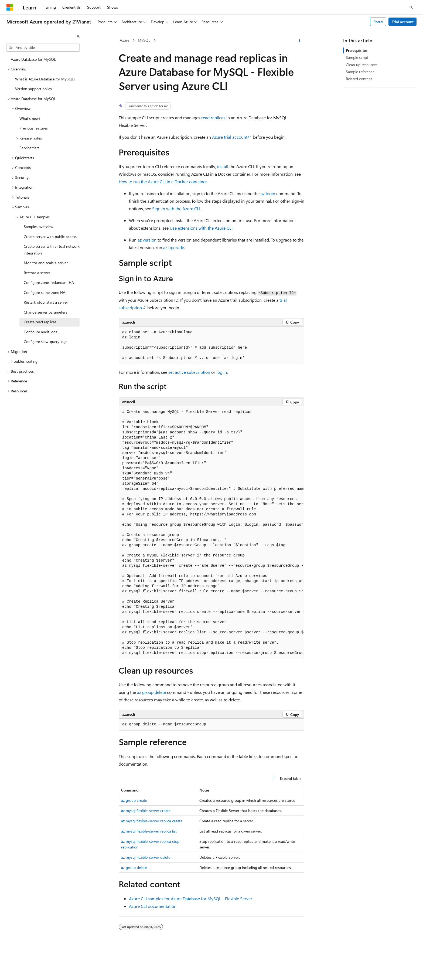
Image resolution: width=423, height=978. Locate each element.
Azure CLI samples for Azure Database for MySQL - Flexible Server (190, 898)
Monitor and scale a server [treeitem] (46, 262)
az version (147, 240)
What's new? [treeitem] (29, 118)
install (222, 166)
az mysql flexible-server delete (145, 857)
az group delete (151, 692)
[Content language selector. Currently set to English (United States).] (31, 969)
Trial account (403, 21)
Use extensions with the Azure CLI (201, 228)
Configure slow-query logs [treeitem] (45, 341)
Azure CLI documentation (152, 906)
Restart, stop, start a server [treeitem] (46, 302)
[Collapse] (78, 36)
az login (268, 193)
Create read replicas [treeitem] (40, 321)
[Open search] (411, 7)
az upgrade (173, 247)
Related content (359, 78)
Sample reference (360, 71)
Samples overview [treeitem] (38, 226)
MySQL (144, 40)
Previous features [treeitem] (33, 128)
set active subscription (189, 372)
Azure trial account (229, 137)
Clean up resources (361, 64)
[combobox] (43, 47)
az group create (134, 800)
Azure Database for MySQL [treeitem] (33, 59)
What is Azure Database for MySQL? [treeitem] (45, 79)
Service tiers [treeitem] (29, 147)
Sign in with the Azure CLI (176, 208)
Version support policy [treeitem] (33, 88)
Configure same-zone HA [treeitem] (44, 292)
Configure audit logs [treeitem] (40, 331)
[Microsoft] (9, 7)
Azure (124, 40)
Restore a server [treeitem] (37, 272)
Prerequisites (356, 50)
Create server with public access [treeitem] (50, 236)
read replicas (213, 117)
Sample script (357, 57)
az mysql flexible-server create (145, 810)
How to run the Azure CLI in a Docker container (163, 181)
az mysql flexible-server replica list (149, 831)
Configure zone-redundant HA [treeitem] (49, 282)
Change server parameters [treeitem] (45, 312)
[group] (211, 532)
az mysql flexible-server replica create (151, 820)
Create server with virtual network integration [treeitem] (52, 250)
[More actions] (299, 40)
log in (221, 372)
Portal (378, 21)
